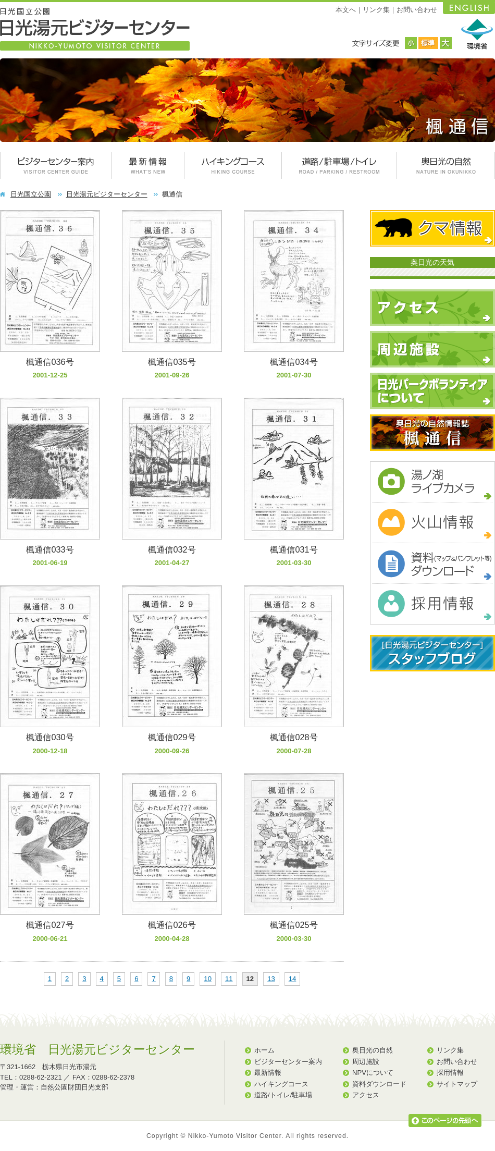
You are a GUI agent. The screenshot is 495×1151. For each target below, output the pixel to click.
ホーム (264, 1050)
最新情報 (267, 1072)
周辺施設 (365, 1062)
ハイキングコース (281, 1084)
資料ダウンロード (379, 1084)
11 (229, 979)
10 (208, 979)
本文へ (346, 10)
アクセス (365, 1095)
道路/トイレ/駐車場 (283, 1095)
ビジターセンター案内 (288, 1062)
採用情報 (450, 1072)
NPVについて (372, 1072)
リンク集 (376, 10)
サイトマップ (457, 1084)
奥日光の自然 (372, 1050)
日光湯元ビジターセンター (106, 194)
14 (292, 979)
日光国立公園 (30, 194)
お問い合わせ (417, 10)
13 (271, 979)
